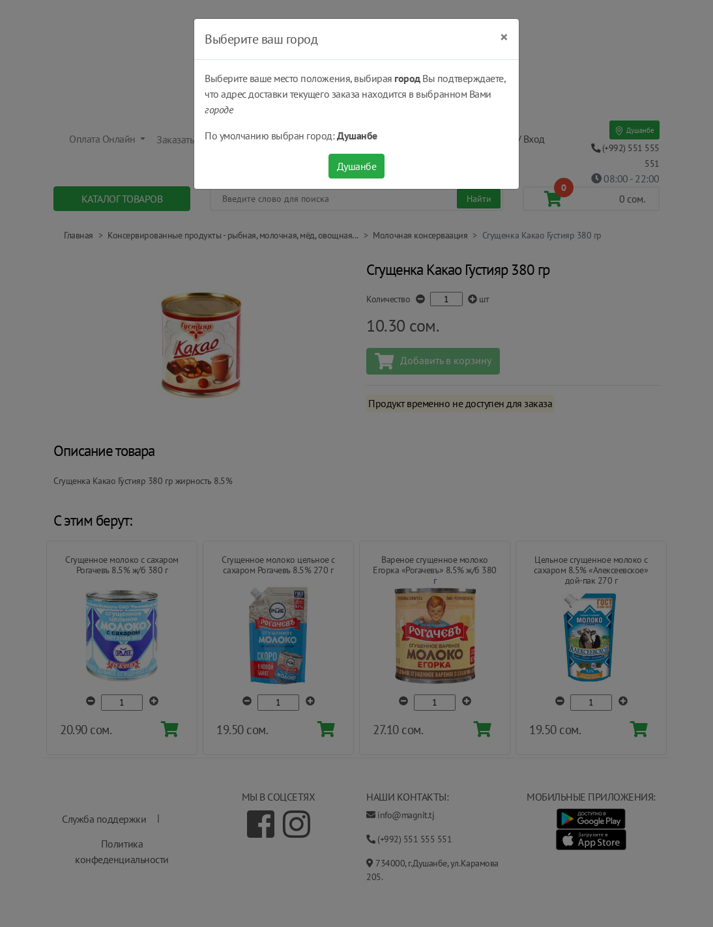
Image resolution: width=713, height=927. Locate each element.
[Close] (504, 37)
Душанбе (357, 166)
